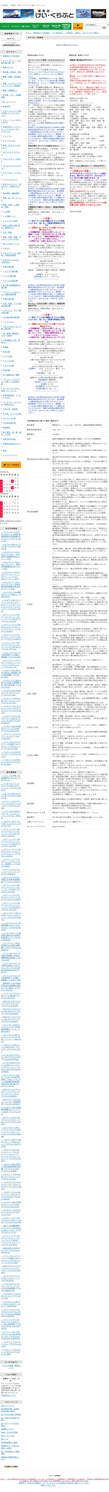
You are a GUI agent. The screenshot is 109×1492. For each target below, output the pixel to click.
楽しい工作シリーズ (11, 244)
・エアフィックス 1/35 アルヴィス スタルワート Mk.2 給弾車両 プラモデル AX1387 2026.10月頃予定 (11, 1324)
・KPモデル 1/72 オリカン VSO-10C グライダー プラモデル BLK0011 (11, 1019)
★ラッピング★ (7, 1436)
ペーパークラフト (10, 180)
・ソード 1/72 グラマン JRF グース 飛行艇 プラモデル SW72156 (11, 995)
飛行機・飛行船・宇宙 (12, 72)
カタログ (6, 248)
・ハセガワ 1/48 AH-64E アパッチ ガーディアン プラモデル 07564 (11, 693)
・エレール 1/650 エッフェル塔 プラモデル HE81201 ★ (11, 546)
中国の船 (6, 370)
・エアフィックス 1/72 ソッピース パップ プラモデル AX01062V (10, 872)
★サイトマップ (7, 1406)
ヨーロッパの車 (9, 418)
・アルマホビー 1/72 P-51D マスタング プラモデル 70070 (11, 1296)
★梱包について (7, 1429)
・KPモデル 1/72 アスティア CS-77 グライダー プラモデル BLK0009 (11, 1003)
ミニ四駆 (6, 212)
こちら (52, 1485)
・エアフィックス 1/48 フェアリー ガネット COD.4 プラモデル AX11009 (11, 1220)
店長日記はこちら (8, 1395)
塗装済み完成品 (9, 439)
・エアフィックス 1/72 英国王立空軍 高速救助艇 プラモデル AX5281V (11, 879)
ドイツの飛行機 (9, 276)
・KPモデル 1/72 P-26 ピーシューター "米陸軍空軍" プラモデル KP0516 (11, 1102)
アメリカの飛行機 (10, 281)
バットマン (7, 136)
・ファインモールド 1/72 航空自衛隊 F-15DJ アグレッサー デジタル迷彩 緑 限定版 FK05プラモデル (10, 967)
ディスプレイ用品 (10, 221)
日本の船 (6, 352)
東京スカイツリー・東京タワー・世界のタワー (11, 186)
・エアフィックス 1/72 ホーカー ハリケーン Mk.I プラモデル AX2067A (11, 637)
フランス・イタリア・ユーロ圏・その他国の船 (11, 381)
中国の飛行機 (8, 299)
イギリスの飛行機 (10, 271)
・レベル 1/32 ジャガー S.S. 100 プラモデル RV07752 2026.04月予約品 (11, 1057)
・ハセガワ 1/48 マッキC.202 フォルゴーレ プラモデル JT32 (11, 823)
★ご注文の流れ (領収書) (11, 1414)
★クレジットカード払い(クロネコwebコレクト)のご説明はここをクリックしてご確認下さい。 (46, 74)
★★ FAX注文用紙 (9, 1432)
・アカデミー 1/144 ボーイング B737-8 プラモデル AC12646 (11, 762)
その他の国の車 (9, 423)
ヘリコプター (8, 322)
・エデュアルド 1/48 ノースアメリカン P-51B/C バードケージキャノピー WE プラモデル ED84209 (11, 1132)
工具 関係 (7, 232)
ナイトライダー (9, 141)
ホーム (28, 33)
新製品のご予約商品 (11, 56)
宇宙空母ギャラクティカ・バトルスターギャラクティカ (11, 129)
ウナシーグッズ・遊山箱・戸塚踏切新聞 (11, 254)
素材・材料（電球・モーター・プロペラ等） (11, 238)
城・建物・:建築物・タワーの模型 (10, 334)
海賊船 (5, 347)
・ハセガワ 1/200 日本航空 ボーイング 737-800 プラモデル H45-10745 (11, 728)
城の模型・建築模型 (11, 193)
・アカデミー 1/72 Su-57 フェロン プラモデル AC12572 (11, 754)
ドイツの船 (7, 356)
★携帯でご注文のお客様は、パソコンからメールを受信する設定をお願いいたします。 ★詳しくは (54, 1482)
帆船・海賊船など (10, 90)
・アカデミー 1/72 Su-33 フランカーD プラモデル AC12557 (11, 736)
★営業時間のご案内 (9, 1442)
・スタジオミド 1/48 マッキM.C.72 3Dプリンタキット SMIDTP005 (10, 1304)
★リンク (4, 1439)
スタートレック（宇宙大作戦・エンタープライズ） (11, 113)
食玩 (5, 450)
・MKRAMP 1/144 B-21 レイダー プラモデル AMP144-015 (10, 1250)
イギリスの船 (8, 366)
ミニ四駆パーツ (9, 216)
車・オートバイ (9, 102)
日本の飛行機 (8, 267)
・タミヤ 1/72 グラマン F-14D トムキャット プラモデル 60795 (10, 1278)
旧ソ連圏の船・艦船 (11, 375)
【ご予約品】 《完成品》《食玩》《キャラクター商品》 (76, 33)
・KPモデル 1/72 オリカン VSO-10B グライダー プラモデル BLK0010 (11, 1011)
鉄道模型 (6, 106)
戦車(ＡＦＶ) (8, 67)
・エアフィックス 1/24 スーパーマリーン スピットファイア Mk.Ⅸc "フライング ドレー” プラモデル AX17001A (10, 1240)
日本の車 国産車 (10, 409)
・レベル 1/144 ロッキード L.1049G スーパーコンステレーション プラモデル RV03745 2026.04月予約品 (11, 1067)
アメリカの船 (8, 361)
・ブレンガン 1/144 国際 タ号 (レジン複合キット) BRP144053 (11, 594)
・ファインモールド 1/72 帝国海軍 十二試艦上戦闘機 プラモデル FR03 (11, 655)
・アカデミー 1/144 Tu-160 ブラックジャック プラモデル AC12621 (11, 700)
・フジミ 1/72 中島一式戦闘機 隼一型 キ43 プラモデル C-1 (11, 778)
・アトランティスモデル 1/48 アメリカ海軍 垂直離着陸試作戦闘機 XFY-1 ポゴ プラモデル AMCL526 (11, 536)
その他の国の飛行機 (11, 317)
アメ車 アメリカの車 (12, 414)
